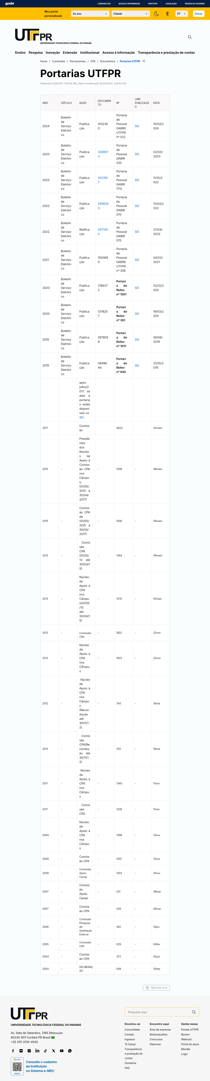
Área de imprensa (160, 1029)
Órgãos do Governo (195, 4)
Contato (129, 1034)
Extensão (70, 52)
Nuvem (185, 1034)
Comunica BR (104, 4)
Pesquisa (36, 52)
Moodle (185, 1049)
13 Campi (130, 1044)
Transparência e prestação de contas (166, 52)
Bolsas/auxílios (158, 1034)
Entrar (198, 13)
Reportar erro (156, 987)
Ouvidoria (130, 1063)
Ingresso (130, 1039)
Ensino (20, 52)
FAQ (127, 1067)
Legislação (171, 4)
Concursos (156, 1039)
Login (184, 1053)
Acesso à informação (129, 4)
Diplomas (155, 1044)
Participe (153, 4)
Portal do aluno (190, 1044)
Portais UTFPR (189, 1029)
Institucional (89, 52)
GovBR (9, 3)
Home (43, 61)
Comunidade (132, 1029)
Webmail (186, 1039)
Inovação (53, 52)
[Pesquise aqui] (158, 1012)
